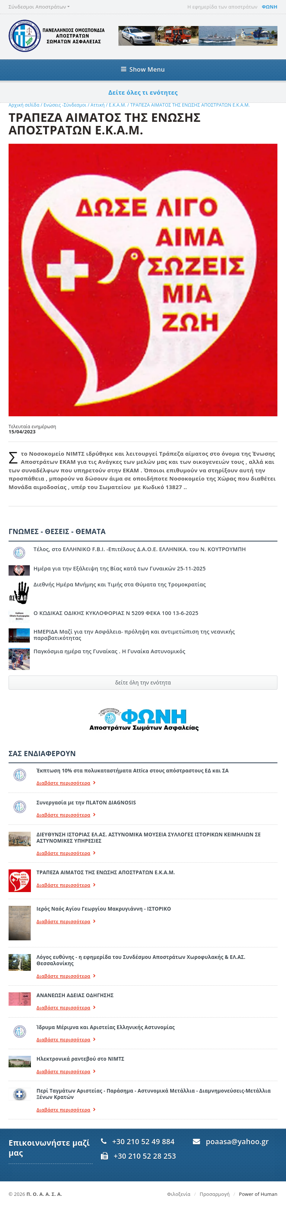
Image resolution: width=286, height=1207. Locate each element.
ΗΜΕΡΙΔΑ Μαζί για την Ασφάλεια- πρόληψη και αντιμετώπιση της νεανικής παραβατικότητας (134, 634)
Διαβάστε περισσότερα (66, 783)
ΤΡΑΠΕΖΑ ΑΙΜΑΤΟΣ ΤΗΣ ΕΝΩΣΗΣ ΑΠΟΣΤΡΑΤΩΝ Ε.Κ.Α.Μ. (190, 105)
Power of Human (258, 1194)
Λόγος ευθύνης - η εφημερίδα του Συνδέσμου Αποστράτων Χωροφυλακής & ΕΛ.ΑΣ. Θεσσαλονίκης (140, 960)
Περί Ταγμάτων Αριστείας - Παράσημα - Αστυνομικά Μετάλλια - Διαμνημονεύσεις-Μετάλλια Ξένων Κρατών (153, 1093)
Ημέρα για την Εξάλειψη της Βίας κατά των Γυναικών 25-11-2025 (120, 568)
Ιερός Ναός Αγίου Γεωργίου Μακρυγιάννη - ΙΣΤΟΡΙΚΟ (103, 908)
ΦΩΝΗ (269, 6)
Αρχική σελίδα (24, 105)
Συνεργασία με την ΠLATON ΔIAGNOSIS (86, 802)
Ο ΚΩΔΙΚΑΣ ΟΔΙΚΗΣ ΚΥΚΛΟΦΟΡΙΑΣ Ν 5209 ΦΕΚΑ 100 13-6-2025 (116, 612)
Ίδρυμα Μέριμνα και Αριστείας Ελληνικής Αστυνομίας (105, 1027)
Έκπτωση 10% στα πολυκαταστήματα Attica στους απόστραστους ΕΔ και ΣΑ (132, 770)
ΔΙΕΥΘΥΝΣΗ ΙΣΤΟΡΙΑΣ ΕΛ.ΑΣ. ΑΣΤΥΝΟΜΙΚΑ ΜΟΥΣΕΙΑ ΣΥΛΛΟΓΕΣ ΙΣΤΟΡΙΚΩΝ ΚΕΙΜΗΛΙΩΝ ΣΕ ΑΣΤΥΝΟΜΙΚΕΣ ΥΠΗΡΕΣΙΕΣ (148, 837)
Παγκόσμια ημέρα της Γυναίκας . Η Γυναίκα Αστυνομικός (109, 651)
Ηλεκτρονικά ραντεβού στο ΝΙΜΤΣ (80, 1058)
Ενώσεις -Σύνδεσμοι (65, 105)
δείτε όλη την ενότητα (143, 682)
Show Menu (143, 69)
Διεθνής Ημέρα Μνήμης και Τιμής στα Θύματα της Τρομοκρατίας (120, 584)
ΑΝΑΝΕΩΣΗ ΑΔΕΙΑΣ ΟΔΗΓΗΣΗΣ (75, 995)
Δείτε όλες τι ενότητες (143, 92)
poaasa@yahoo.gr (237, 1141)
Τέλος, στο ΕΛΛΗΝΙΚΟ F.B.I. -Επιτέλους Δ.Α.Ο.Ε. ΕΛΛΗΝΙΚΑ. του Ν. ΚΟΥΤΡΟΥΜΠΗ (140, 549)
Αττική (97, 105)
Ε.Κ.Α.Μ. (117, 105)
